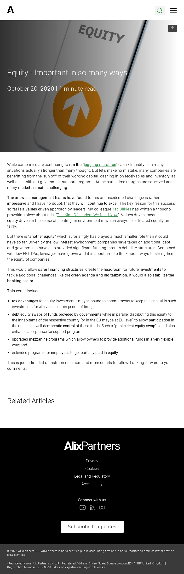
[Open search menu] (160, 10)
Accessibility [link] (92, 484)
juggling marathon (100, 164)
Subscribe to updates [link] (92, 527)
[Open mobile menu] (173, 10)
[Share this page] (172, 28)
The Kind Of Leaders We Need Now (87, 215)
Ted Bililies (121, 209)
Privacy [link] (92, 461)
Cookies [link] (92, 468)
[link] (10, 10)
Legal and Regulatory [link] (92, 476)
